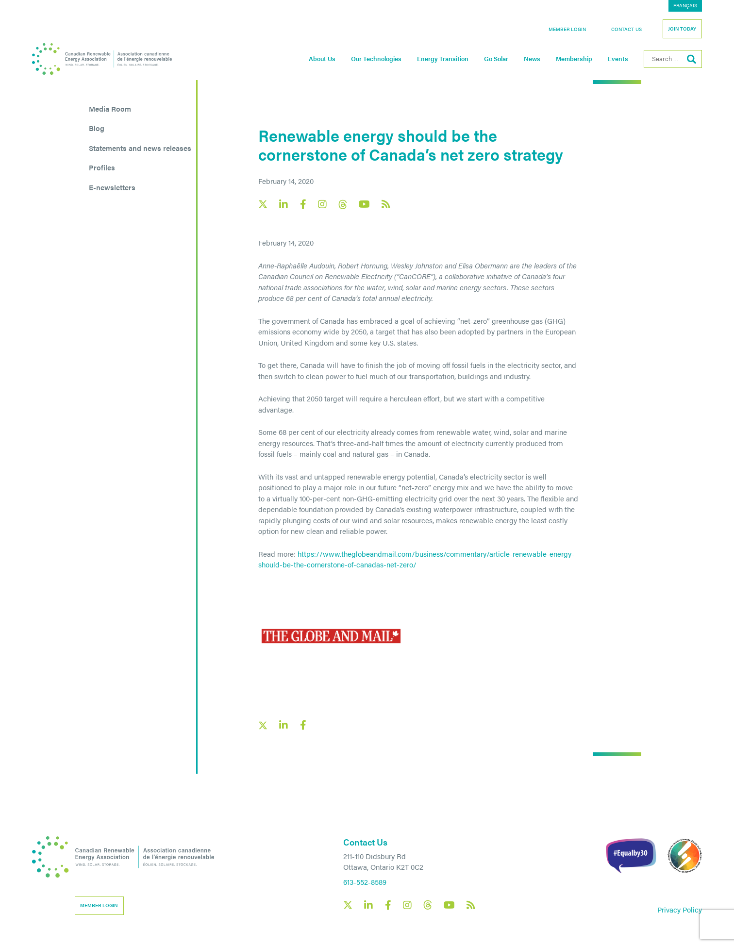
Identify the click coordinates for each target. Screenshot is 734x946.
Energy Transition (442, 58)
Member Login (567, 29)
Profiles (102, 167)
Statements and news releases (140, 148)
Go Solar (496, 58)
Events (618, 58)
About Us (322, 58)
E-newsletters (112, 187)
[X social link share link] (262, 725)
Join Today (682, 28)
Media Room (110, 108)
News (532, 58)
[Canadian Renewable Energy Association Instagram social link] (322, 204)
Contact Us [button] (626, 29)
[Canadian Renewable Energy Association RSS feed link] (386, 204)
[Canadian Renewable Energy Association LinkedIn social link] (283, 204)
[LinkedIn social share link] (283, 725)
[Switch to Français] (685, 6)
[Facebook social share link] (303, 725)
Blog (96, 128)
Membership (574, 58)
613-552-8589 (364, 882)
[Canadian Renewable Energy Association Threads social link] (343, 205)
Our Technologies (376, 58)
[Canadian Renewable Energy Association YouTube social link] (364, 204)
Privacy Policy (679, 909)
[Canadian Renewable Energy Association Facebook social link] (303, 204)
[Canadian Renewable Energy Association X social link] (262, 204)
